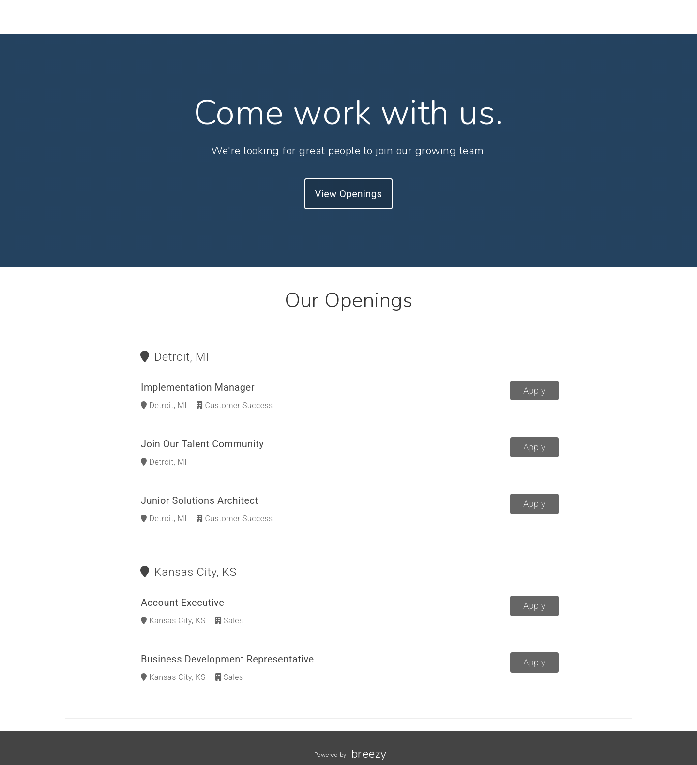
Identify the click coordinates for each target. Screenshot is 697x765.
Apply (534, 390)
